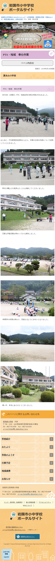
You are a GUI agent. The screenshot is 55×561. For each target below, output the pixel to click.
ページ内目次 (27, 63)
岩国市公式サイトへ (27, 536)
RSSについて (27, 505)
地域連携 (6, 471)
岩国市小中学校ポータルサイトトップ (13, 17)
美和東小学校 (40, 17)
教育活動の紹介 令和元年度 (13, 19)
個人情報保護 (30, 502)
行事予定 (6, 463)
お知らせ (6, 479)
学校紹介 (6, 439)
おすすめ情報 (6, 553)
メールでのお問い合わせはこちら (15, 429)
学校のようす (8, 455)
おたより (6, 447)
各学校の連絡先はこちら (14, 527)
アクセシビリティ (45, 502)
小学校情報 (30, 17)
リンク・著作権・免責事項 (13, 502)
